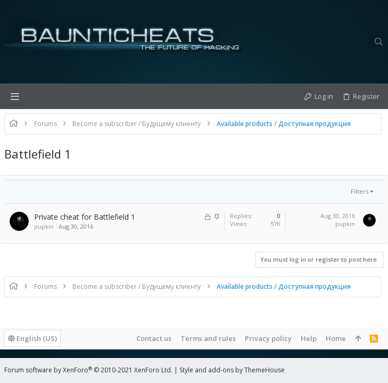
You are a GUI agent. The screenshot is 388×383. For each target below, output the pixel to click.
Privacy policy (268, 338)
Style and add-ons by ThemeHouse (232, 369)
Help (309, 338)
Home (336, 338)
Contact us (153, 338)
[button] (15, 96)
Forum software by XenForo (88, 369)
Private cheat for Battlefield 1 (84, 217)
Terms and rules (208, 338)
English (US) (32, 338)
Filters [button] (359, 191)
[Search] (378, 42)
